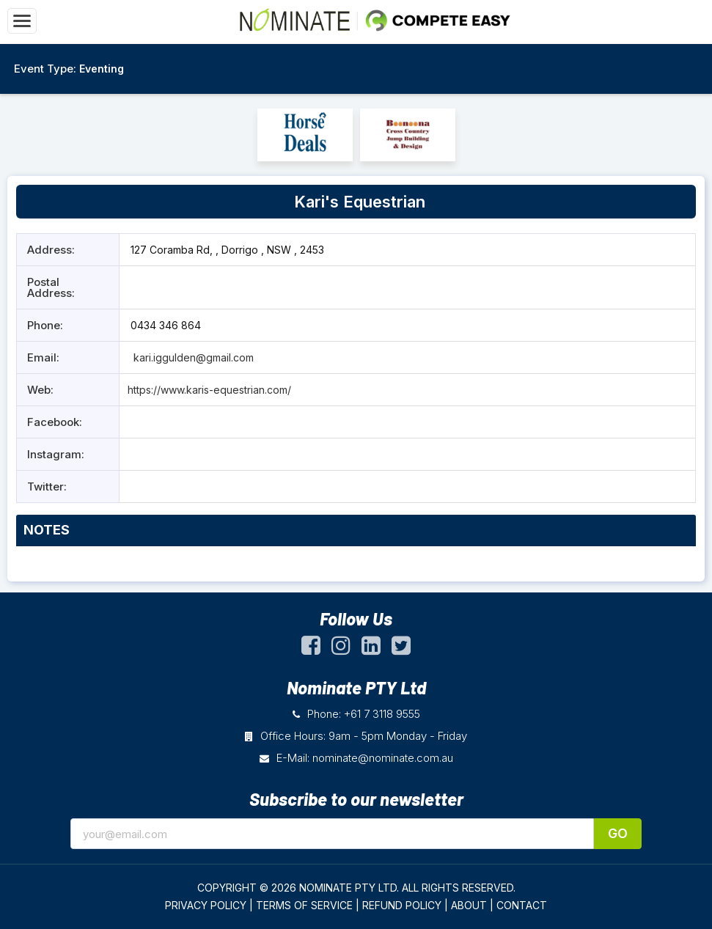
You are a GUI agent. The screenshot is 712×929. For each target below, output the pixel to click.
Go (618, 833)
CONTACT (521, 905)
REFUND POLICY (401, 905)
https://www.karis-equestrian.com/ (209, 389)
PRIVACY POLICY (205, 905)
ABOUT (469, 905)
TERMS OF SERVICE (304, 905)
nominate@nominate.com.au (382, 758)
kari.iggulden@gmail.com (192, 357)
